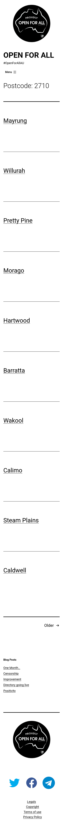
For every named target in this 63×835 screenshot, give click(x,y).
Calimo (12, 470)
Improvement (12, 679)
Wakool (13, 420)
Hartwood (16, 320)
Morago (13, 270)
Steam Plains (21, 520)
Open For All (28, 55)
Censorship (11, 673)
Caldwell (14, 570)
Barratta (14, 370)
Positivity (9, 691)
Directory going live (16, 685)
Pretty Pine (18, 220)
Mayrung (15, 120)
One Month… (11, 668)
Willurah (14, 170)
